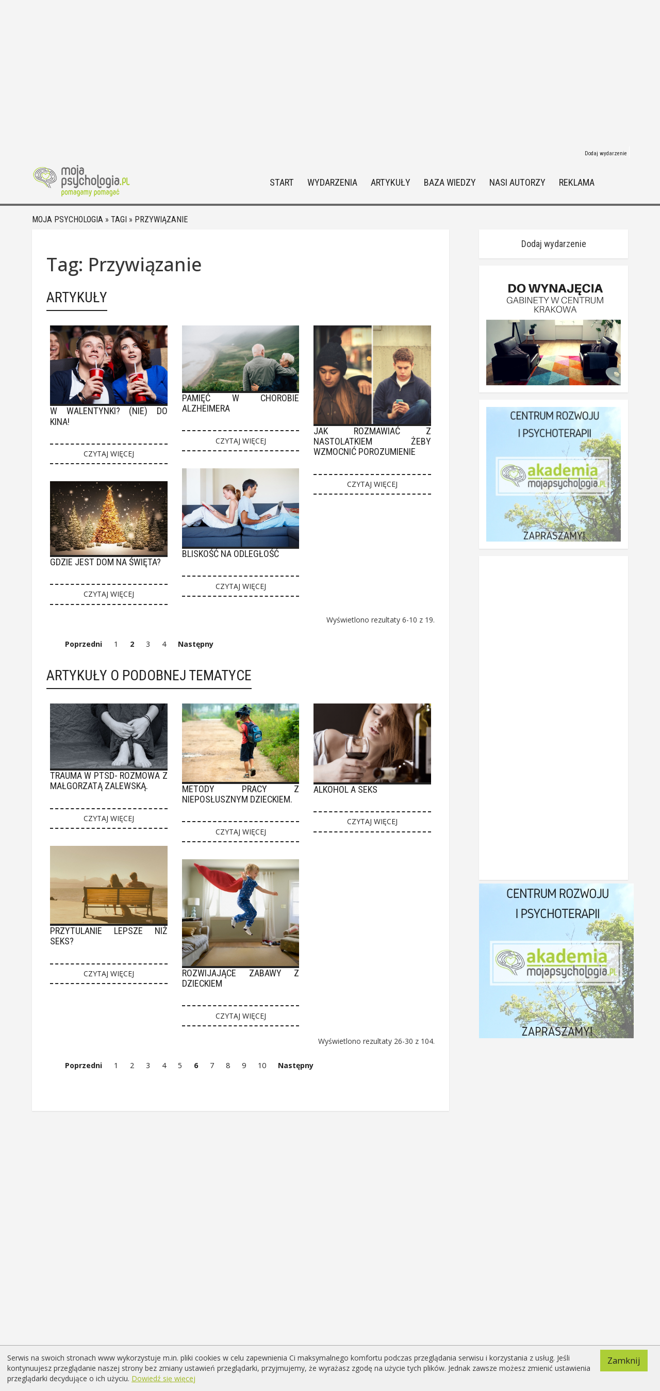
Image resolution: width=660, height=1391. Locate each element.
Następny (195, 644)
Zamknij (623, 1360)
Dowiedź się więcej (163, 1378)
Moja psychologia (67, 219)
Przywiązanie (161, 219)
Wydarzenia (332, 182)
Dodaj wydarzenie (606, 153)
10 (262, 1065)
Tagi (119, 219)
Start (282, 182)
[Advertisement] (330, 72)
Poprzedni (83, 644)
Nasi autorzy (517, 182)
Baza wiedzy (450, 182)
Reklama (577, 182)
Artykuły (390, 182)
